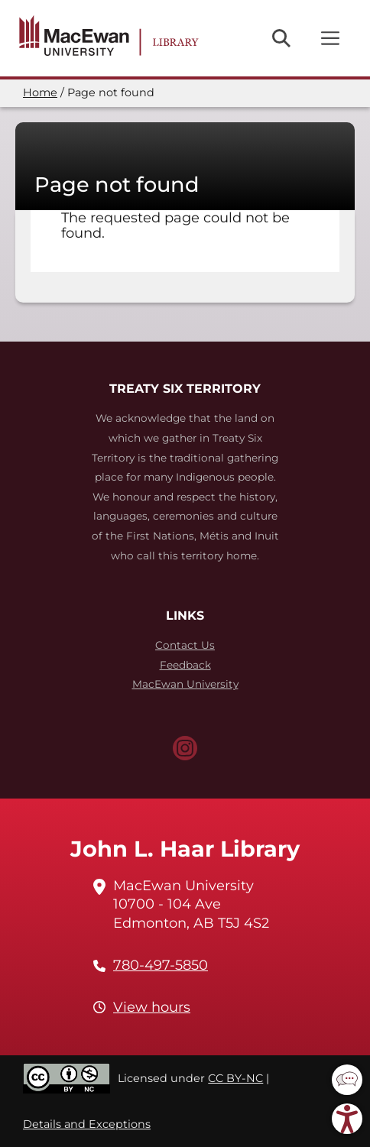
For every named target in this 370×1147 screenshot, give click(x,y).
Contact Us (185, 645)
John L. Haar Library (185, 848)
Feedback (185, 665)
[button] (347, 1079)
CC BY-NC (235, 1078)
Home (40, 92)
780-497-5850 (160, 965)
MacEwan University (185, 684)
